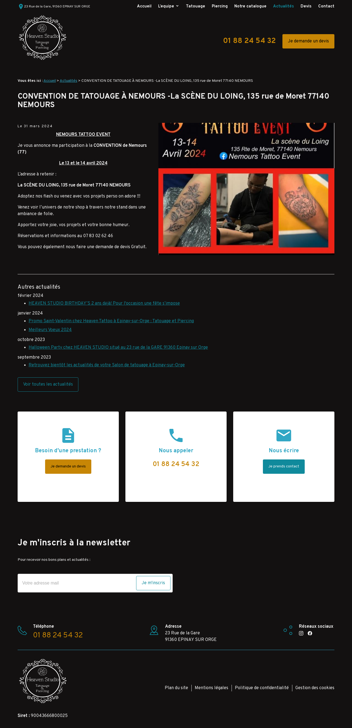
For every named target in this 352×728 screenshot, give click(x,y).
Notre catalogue (250, 6)
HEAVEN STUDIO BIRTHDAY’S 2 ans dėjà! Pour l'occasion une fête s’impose (104, 303)
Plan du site (176, 688)
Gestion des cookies (314, 688)
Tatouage (195, 6)
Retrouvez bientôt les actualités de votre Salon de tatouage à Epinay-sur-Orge (107, 365)
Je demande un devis (308, 41)
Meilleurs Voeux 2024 (50, 330)
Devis (306, 6)
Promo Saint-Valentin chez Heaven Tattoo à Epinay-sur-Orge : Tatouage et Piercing (111, 321)
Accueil (144, 6)
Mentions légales (211, 688)
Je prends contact (283, 466)
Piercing (220, 6)
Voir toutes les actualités (48, 384)
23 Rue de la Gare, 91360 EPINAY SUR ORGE (54, 6)
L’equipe (166, 6)
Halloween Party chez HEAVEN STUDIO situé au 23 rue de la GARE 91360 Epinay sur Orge (118, 347)
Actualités (283, 6)
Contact (326, 6)
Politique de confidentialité (262, 688)
